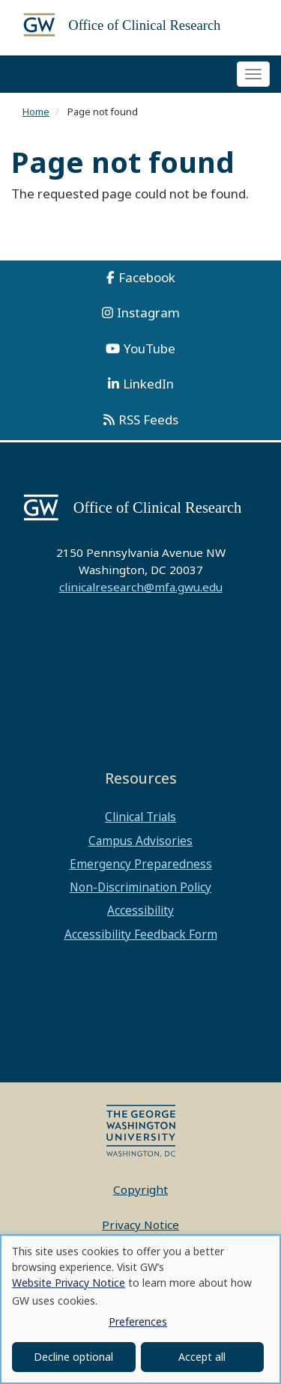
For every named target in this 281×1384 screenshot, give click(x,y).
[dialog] (140, 1309)
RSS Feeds (148, 419)
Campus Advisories (140, 840)
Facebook (146, 277)
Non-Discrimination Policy (140, 887)
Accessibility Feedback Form (140, 934)
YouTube (149, 348)
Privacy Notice (140, 1224)
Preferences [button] (138, 1321)
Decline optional (73, 1357)
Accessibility (140, 910)
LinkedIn (148, 383)
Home (35, 111)
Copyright (140, 1189)
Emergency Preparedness (141, 863)
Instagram (148, 312)
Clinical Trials (140, 816)
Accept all (202, 1357)
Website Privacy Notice (68, 1282)
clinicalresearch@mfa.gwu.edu (141, 586)
